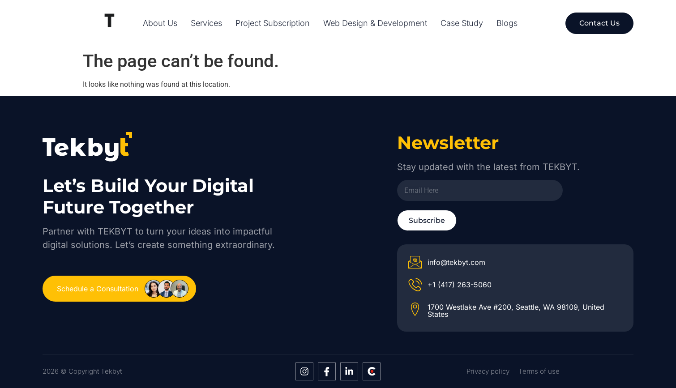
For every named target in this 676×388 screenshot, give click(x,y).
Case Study (462, 23)
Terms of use (539, 371)
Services (206, 23)
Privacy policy (487, 371)
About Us (160, 23)
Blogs (507, 23)
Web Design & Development (375, 23)
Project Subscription (272, 23)
